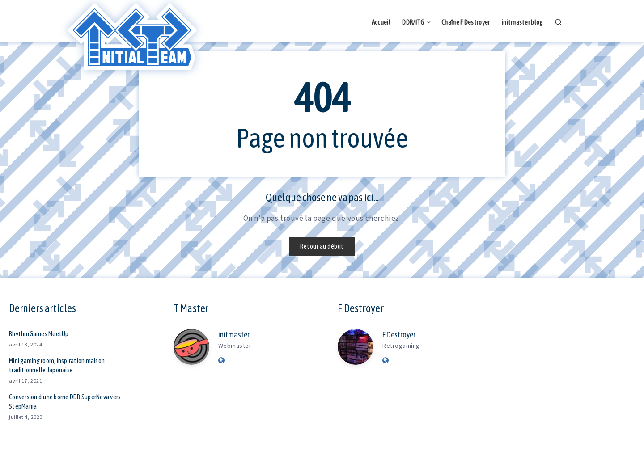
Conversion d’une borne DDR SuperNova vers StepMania (65, 401)
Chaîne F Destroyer (465, 22)
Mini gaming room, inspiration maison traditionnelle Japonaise (57, 365)
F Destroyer (398, 334)
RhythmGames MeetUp (39, 333)
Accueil (381, 22)
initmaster (234, 334)
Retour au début (322, 246)
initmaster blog (522, 22)
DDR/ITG (413, 22)
